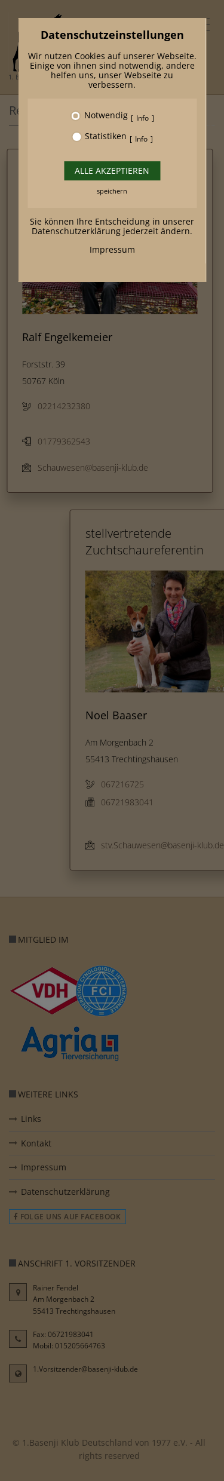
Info (142, 118)
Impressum (112, 249)
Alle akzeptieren (112, 170)
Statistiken (106, 136)
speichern (112, 191)
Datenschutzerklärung (76, 231)
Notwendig (106, 116)
